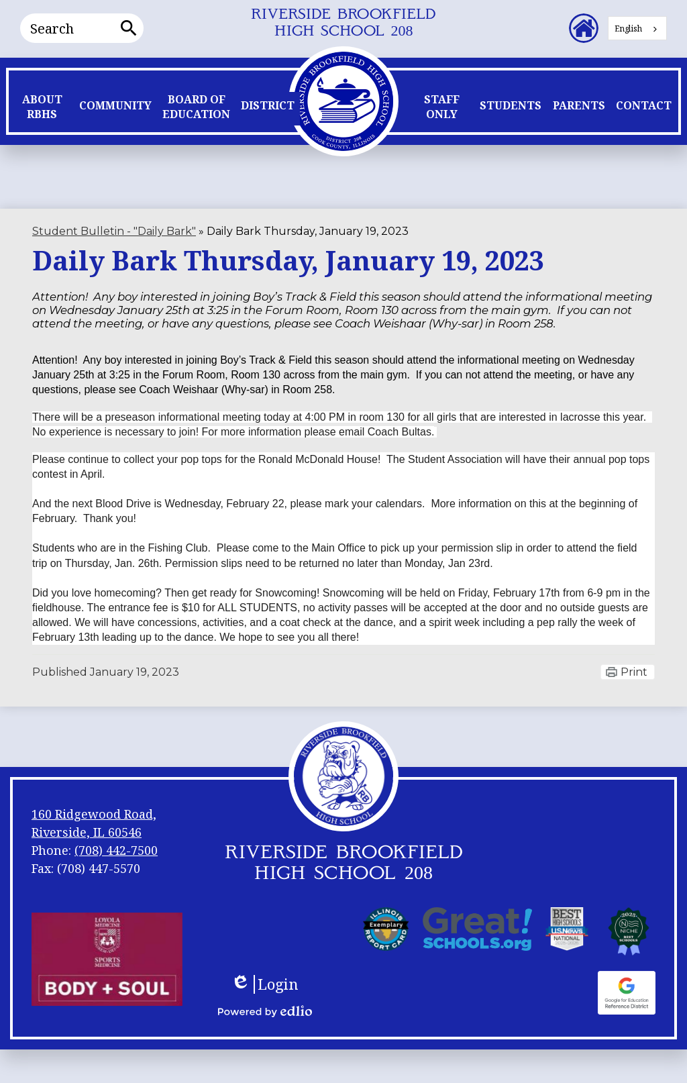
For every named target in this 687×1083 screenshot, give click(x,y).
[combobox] (637, 28)
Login (265, 984)
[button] (42, 110)
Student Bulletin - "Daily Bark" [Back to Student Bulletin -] (114, 231)
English (628, 28)
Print (634, 672)
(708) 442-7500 (116, 850)
